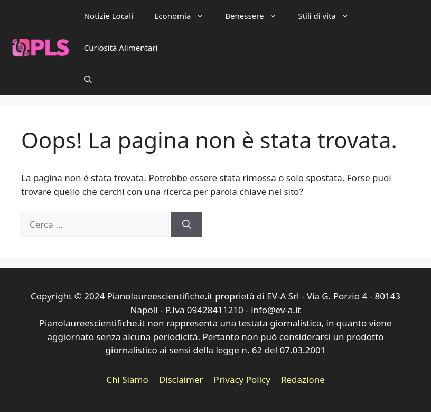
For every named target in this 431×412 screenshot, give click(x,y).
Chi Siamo (127, 379)
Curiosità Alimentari (121, 47)
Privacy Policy (242, 379)
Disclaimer (181, 379)
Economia (184, 16)
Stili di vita (328, 16)
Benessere (256, 16)
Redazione (303, 379)
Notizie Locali (108, 16)
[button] (87, 79)
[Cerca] (186, 224)
